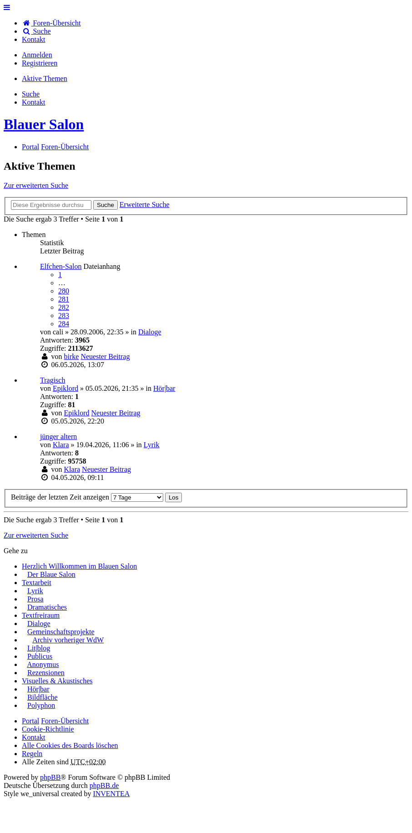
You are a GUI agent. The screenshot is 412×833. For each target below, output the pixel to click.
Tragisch (52, 380)
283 (63, 315)
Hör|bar (164, 388)
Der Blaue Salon (51, 574)
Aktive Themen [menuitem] (44, 78)
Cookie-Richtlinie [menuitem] (48, 729)
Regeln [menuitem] (32, 753)
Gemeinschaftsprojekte (61, 632)
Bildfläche (42, 697)
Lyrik (152, 445)
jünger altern (58, 436)
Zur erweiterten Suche (36, 185)
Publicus (39, 656)
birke (71, 356)
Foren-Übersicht (65, 721)
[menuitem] (33, 39)
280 (63, 291)
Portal (30, 147)
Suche (105, 205)
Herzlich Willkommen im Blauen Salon (79, 566)
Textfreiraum (41, 615)
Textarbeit (36, 582)
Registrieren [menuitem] (39, 63)
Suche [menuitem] (36, 31)
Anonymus (43, 664)
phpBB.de (104, 785)
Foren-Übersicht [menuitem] (51, 23)
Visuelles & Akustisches (57, 681)
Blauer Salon (44, 124)
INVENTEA (111, 794)
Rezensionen (46, 672)
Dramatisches (47, 607)
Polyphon (41, 705)
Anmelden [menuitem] (37, 55)
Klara (61, 445)
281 (63, 299)
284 (63, 324)
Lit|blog (38, 648)
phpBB (50, 777)
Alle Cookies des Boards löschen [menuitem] (70, 745)
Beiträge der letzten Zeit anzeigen (87, 497)
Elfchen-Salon (61, 266)
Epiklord (65, 388)
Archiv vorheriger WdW (68, 640)
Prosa (35, 599)
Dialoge (149, 332)
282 (63, 307)
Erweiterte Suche (145, 204)
